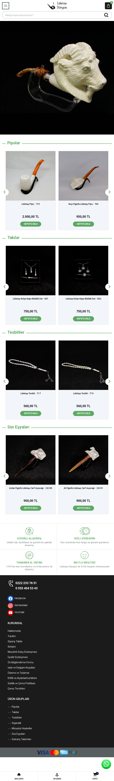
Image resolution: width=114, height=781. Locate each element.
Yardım (12, 636)
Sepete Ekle (31, 224)
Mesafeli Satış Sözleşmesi (22, 651)
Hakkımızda (14, 631)
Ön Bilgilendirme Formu (20, 662)
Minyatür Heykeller (20, 728)
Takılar (13, 712)
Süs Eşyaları (16, 734)
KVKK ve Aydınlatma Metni (22, 678)
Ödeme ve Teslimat (18, 672)
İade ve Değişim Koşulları (21, 667)
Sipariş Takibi (15, 641)
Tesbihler (15, 717)
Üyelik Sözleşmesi (18, 657)
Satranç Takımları (19, 739)
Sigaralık (14, 723)
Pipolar (13, 707)
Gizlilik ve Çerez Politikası (21, 683)
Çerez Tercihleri (16, 688)
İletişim (12, 646)
